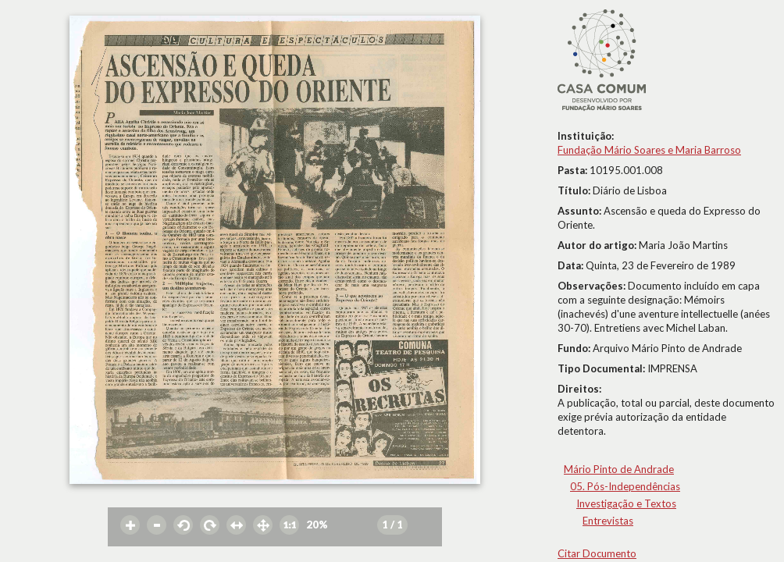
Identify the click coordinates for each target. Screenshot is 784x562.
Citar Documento (597, 553)
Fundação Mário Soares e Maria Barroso (649, 150)
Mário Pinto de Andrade (619, 469)
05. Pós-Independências (625, 486)
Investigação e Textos (626, 503)
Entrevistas (608, 520)
